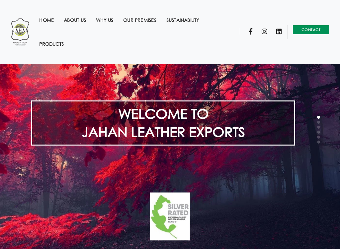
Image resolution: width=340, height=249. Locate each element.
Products (56, 35)
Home (51, 12)
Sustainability (187, 12)
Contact (306, 21)
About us (79, 12)
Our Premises (144, 12)
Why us (109, 12)
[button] (318, 117)
